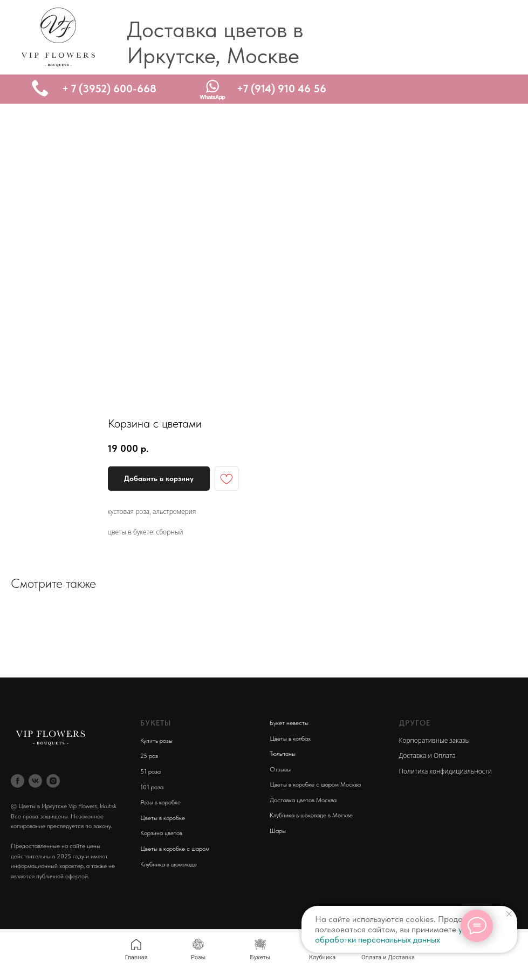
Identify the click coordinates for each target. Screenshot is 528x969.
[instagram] (53, 781)
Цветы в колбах (290, 738)
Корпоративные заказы (434, 740)
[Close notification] (509, 914)
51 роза (150, 771)
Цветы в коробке (162, 818)
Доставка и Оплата (427, 755)
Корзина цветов (161, 833)
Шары (278, 831)
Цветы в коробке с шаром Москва (315, 784)
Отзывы (280, 769)
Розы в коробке (160, 802)
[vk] (35, 781)
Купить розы (156, 740)
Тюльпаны (283, 753)
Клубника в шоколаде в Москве (311, 815)
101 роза (151, 787)
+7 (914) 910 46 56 (281, 88)
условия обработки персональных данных (401, 934)
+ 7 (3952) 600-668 (109, 88)
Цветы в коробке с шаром (174, 848)
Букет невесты (289, 723)
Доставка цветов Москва (303, 800)
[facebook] (17, 781)
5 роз (150, 756)
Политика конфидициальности (445, 771)
